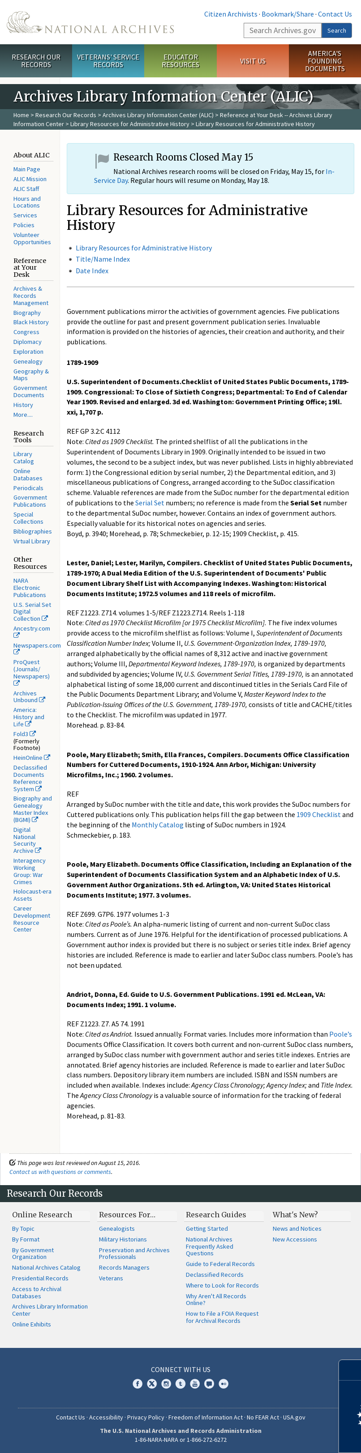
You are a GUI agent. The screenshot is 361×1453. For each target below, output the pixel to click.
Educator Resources (180, 60)
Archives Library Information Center (50, 1309)
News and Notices (297, 1228)
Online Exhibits (31, 1324)
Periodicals (28, 488)
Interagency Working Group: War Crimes (29, 870)
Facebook (137, 1383)
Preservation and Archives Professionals (134, 1253)
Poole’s (340, 1033)
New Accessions (295, 1239)
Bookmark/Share (288, 13)
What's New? (295, 1214)
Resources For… (127, 1214)
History (23, 405)
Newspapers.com (37, 648)
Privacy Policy (145, 1417)
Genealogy (28, 361)
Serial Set (149, 502)
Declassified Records (215, 1275)
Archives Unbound (29, 696)
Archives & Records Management (30, 295)
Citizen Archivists (231, 13)
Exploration (28, 351)
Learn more (281, 1437)
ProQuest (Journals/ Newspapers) (31, 672)
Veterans (111, 1278)
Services (25, 215)
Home (21, 115)
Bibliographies (32, 531)
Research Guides (216, 1214)
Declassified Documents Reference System (30, 777)
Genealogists (117, 1228)
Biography (27, 313)
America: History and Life (28, 717)
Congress (26, 332)
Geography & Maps (31, 374)
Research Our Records (36, 60)
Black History (31, 322)
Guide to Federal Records (220, 1264)
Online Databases (28, 474)
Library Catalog (23, 457)
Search (336, 30)
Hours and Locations (27, 202)
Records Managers (124, 1267)
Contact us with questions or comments (60, 1172)
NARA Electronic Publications (29, 587)
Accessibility (106, 1417)
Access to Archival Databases (36, 1292)
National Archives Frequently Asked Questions (209, 1246)
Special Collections (28, 517)
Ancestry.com (31, 631)
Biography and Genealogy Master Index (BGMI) (32, 808)
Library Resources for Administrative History (129, 124)
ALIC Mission (30, 179)
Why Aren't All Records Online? (216, 1299)
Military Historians (123, 1239)
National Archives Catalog (46, 1267)
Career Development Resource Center (31, 918)
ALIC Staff (26, 189)
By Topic (23, 1228)
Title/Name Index (103, 258)
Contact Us (335, 13)
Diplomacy (27, 342)
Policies (23, 225)
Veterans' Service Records (108, 60)
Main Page (26, 169)
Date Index (92, 270)
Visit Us (253, 60)
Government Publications (30, 500)
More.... (23, 415)
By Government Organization (33, 1253)
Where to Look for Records (222, 1285)
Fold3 (24, 734)
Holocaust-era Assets (32, 894)
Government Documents (30, 391)
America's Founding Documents (325, 61)
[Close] (350, 1370)
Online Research (42, 1214)
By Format (25, 1239)
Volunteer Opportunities (32, 238)
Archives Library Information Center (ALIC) (158, 115)
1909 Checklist (319, 814)
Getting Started (207, 1228)
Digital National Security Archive (27, 840)
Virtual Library (31, 541)
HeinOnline (31, 758)
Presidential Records (40, 1278)
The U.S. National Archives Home (90, 22)
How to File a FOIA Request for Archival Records (222, 1317)
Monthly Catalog (158, 824)
